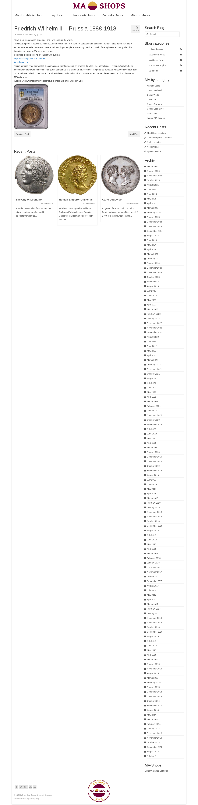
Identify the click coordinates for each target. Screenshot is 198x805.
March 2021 (152, 401)
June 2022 (152, 346)
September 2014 (155, 705)
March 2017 (152, 604)
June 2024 (152, 240)
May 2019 (151, 489)
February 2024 (154, 258)
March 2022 (152, 360)
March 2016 (152, 659)
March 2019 (152, 498)
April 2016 (151, 655)
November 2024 (154, 226)
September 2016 (155, 632)
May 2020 (151, 438)
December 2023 (154, 268)
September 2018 (155, 526)
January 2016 (153, 664)
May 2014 (151, 715)
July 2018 (151, 535)
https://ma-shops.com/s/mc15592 (29, 58)
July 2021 (151, 383)
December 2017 (154, 567)
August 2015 (153, 673)
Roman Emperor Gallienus (159, 137)
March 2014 (152, 719)
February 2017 (154, 609)
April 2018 (151, 549)
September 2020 (155, 424)
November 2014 (154, 696)
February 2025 (154, 212)
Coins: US (151, 99)
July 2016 (151, 641)
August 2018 (153, 530)
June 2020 (152, 434)
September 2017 (155, 581)
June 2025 (152, 194)
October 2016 (153, 627)
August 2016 (153, 636)
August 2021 (153, 378)
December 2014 (154, 692)
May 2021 (151, 392)
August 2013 (153, 751)
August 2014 (153, 710)
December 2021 (154, 369)
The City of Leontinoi (156, 133)
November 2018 (154, 516)
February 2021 (154, 406)
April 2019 (151, 493)
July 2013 (151, 756)
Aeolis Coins (153, 147)
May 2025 (151, 199)
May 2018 (151, 544)
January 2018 (153, 563)
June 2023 (152, 295)
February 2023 (154, 314)
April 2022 (151, 355)
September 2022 (155, 332)
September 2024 (155, 231)
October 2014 (153, 701)
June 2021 (152, 387)
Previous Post (22, 134)
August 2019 (153, 475)
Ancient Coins (153, 86)
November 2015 (154, 669)
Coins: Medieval (154, 90)
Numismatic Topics (157, 65)
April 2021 (151, 397)
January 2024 (153, 263)
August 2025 (153, 185)
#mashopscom (21, 62)
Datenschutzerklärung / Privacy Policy (26, 799)
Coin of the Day (30, 35)
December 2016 (154, 618)
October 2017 (153, 576)
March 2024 (152, 254)
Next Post (134, 134)
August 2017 (153, 586)
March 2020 (152, 447)
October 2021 (153, 374)
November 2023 (154, 272)
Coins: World (153, 95)
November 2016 (154, 622)
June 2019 (152, 484)
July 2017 (151, 590)
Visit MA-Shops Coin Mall (156, 771)
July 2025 (151, 189)
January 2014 (153, 728)
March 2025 (152, 208)
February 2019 (154, 503)
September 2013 (155, 747)
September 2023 (155, 281)
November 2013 (154, 738)
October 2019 (153, 466)
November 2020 (154, 415)
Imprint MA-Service (156, 118)
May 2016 (151, 650)
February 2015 (154, 682)
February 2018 (154, 558)
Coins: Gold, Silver (155, 109)
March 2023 (152, 309)
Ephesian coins (154, 151)
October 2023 (153, 277)
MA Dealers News (157, 55)
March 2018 (152, 553)
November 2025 (154, 175)
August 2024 (153, 235)
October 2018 (153, 521)
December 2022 (154, 323)
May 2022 (151, 351)
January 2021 (153, 410)
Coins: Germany (154, 104)
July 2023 (151, 291)
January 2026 (153, 171)
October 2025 (153, 180)
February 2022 (154, 364)
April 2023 (151, 305)
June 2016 (152, 645)
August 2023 (153, 286)
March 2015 (152, 678)
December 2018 (154, 512)
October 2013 (153, 742)
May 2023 (151, 300)
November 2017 (154, 572)
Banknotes (152, 113)
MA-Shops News (156, 60)
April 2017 (151, 599)
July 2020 (151, 429)
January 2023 (153, 318)
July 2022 (151, 341)
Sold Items (153, 71)
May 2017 (151, 595)
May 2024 (151, 245)
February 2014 (154, 724)
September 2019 (155, 470)
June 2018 (152, 539)
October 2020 (153, 420)
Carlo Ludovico (154, 142)
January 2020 (153, 452)
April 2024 (151, 249)
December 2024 (154, 222)
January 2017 (153, 613)
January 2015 (153, 687)
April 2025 (151, 203)
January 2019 (153, 507)
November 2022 (154, 328)
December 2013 (154, 733)
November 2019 (154, 461)
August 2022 (153, 337)
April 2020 (151, 443)
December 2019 (154, 457)
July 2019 (151, 480)
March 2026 (152, 166)
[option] (34, 190)
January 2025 (153, 217)
